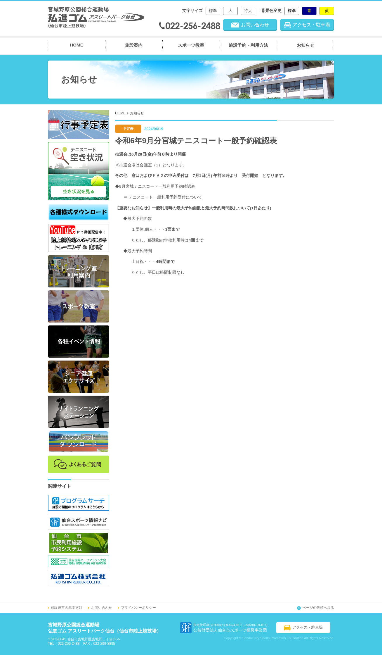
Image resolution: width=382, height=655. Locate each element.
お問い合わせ (101, 608)
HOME (76, 44)
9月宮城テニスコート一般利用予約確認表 (157, 186)
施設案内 (134, 45)
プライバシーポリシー (138, 608)
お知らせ (305, 45)
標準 (213, 10)
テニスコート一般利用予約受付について (165, 197)
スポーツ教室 (191, 45)
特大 (248, 10)
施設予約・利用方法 (248, 45)
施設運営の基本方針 (66, 608)
